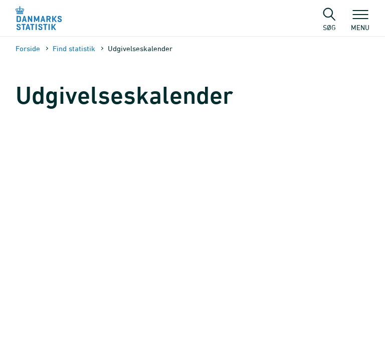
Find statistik (74, 48)
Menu (360, 22)
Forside (28, 48)
